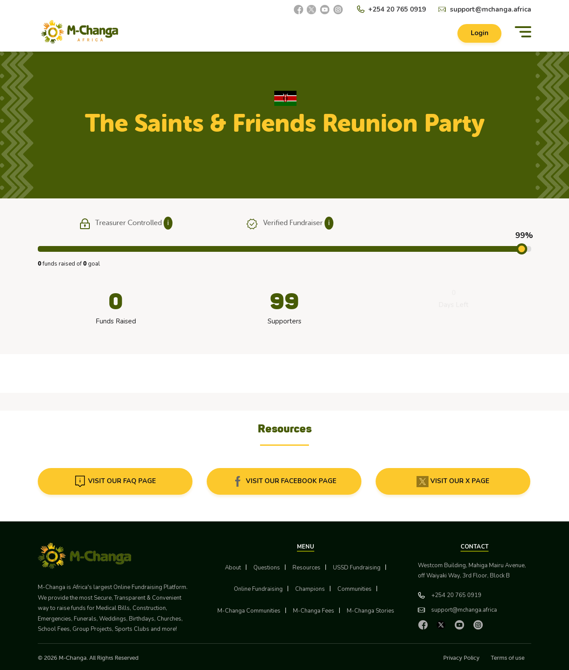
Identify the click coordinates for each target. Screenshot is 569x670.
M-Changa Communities (248, 611)
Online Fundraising (258, 589)
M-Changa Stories (370, 611)
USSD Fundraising (357, 568)
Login (479, 33)
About (233, 568)
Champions (310, 589)
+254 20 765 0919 (397, 9)
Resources (307, 568)
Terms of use (508, 657)
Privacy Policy (461, 657)
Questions (266, 568)
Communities (354, 589)
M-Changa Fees (313, 611)
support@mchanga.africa (490, 9)
